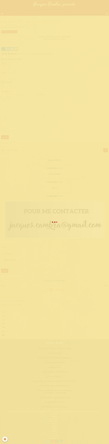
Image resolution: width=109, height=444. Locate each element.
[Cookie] (5, 439)
